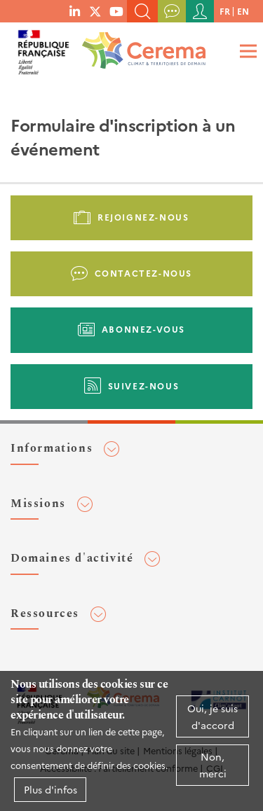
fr (225, 11)
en (243, 11)
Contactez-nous (143, 273)
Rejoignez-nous (143, 217)
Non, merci (213, 764)
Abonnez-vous (143, 329)
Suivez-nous (144, 385)
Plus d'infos (50, 789)
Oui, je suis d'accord (212, 716)
